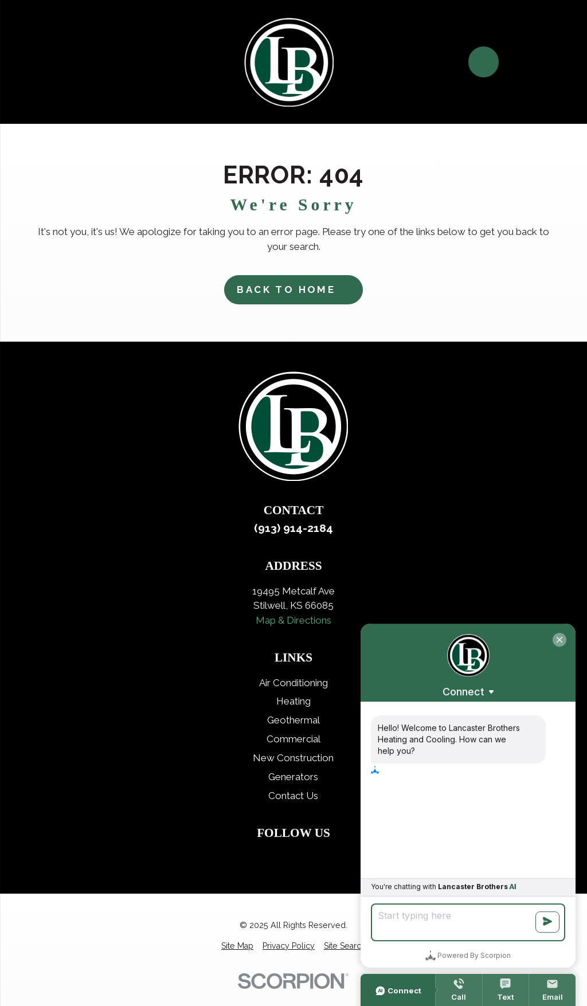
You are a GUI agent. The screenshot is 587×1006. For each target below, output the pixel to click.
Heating (293, 701)
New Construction (293, 758)
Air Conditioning (293, 682)
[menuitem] (237, 946)
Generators (293, 776)
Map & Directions (293, 620)
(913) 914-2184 (293, 528)
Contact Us (293, 795)
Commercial (293, 739)
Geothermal (293, 720)
